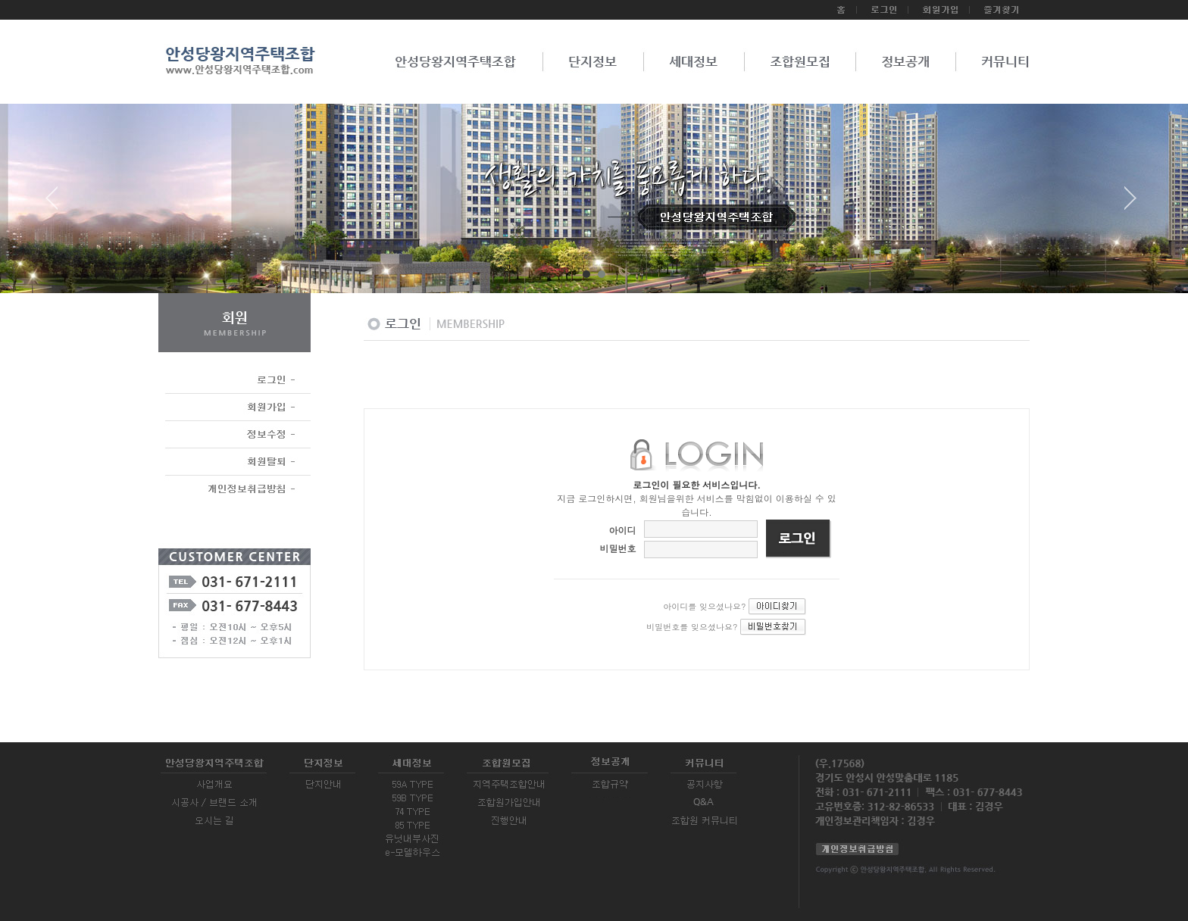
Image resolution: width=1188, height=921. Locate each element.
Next (1130, 203)
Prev (57, 203)
